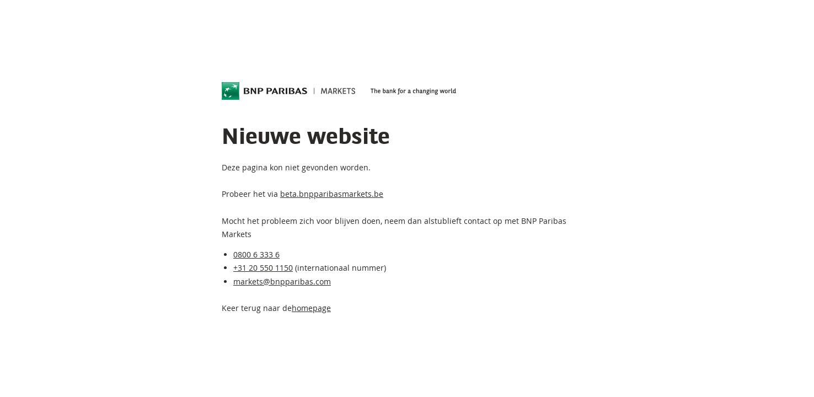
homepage (311, 308)
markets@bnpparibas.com (282, 281)
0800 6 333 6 (256, 254)
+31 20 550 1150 (263, 267)
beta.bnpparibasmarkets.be (331, 194)
